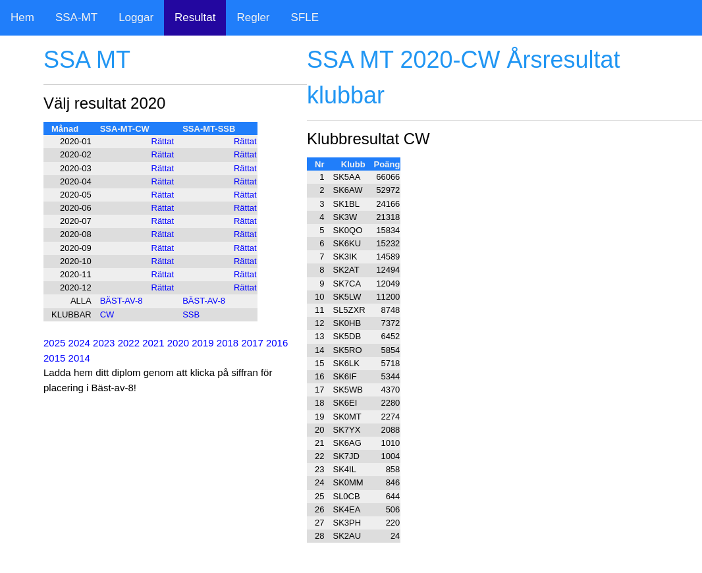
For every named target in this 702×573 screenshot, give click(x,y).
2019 (202, 342)
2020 (178, 342)
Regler (252, 17)
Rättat (163, 141)
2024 (79, 342)
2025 (54, 342)
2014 (79, 358)
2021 (153, 342)
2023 (104, 342)
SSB (191, 314)
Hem (22, 17)
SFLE (305, 17)
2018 (227, 342)
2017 (252, 342)
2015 (54, 358)
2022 (129, 342)
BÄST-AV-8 (121, 301)
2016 (277, 342)
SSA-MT (76, 17)
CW (107, 314)
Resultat (195, 17)
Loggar (136, 17)
